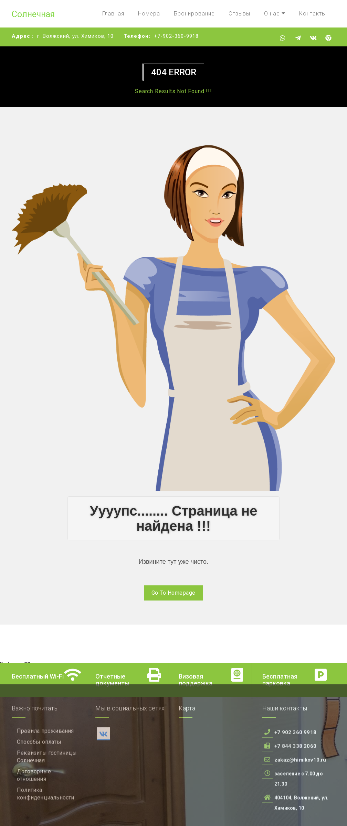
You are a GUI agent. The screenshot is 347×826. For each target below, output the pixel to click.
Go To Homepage (173, 593)
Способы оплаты (39, 778)
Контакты (312, 13)
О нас (274, 13)
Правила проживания (45, 767)
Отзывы (239, 13)
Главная (113, 13)
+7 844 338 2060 (295, 783)
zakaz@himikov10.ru (300, 797)
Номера (149, 13)
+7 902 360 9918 (295, 769)
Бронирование (194, 13)
